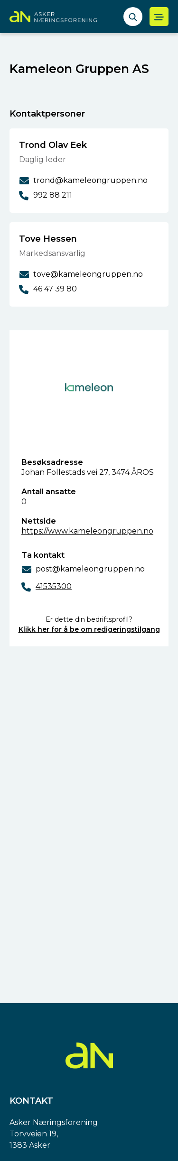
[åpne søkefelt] (132, 16)
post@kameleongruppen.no (90, 568)
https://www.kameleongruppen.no (87, 530)
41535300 (54, 586)
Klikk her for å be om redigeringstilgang (89, 629)
